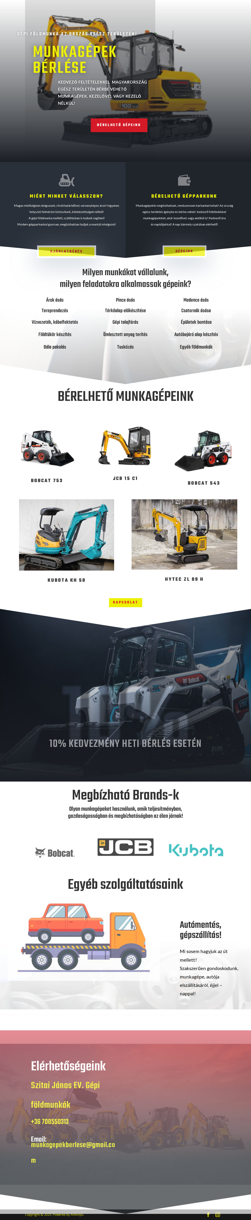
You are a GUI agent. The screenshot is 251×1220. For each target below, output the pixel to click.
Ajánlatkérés (67, 251)
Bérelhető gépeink (107, 125)
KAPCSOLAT (125, 602)
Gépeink (184, 251)
